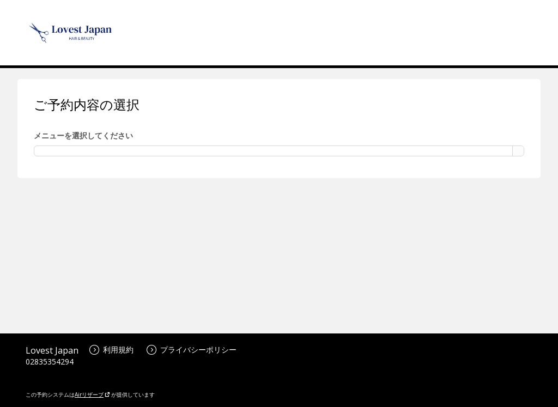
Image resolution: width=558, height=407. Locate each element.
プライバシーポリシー (191, 349)
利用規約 (111, 349)
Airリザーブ (92, 394)
